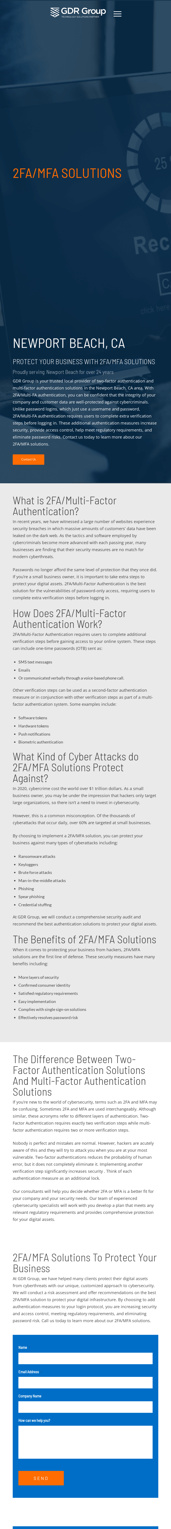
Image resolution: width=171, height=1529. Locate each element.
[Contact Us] (28, 459)
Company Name (29, 1396)
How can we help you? (34, 1420)
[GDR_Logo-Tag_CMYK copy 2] (78, 13)
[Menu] (115, 14)
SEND (41, 1481)
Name (24, 1347)
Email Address (30, 1371)
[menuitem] (115, 14)
